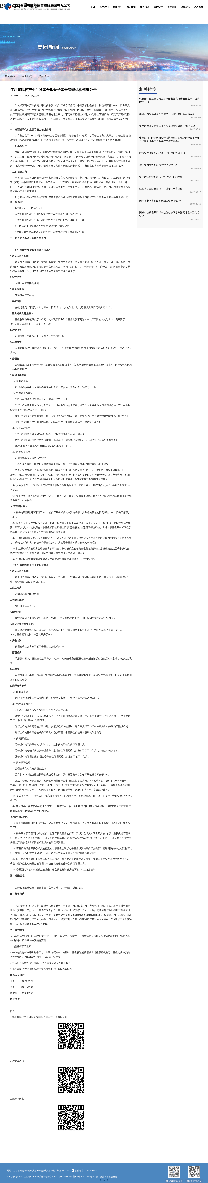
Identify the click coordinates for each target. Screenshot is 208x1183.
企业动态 (27, 76)
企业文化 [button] (185, 6)
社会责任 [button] (171, 6)
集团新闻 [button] (117, 6)
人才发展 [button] (198, 6)
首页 (92, 6)
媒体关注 (43, 76)
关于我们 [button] (104, 6)
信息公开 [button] (158, 6)
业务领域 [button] (144, 6)
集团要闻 (10, 76)
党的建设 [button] (131, 6)
